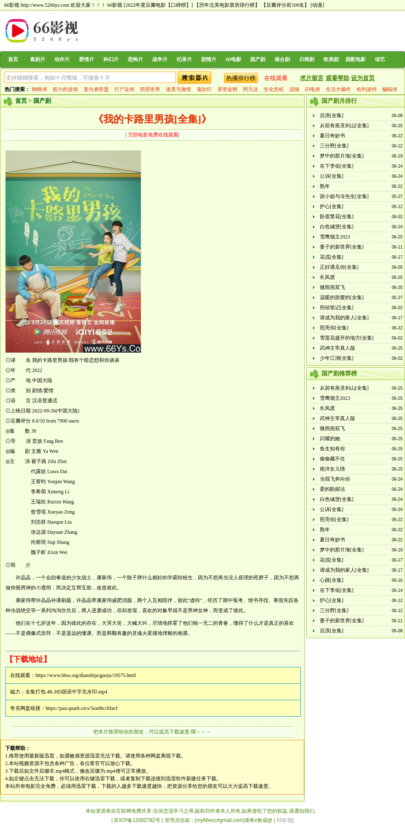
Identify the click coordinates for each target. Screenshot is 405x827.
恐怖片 (135, 59)
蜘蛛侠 (39, 89)
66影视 (114, 5)
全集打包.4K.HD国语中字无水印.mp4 (66, 692)
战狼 (294, 89)
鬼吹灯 (204, 89)
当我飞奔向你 (335, 479)
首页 (13, 59)
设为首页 (363, 78)
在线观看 (276, 78)
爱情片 (86, 59)
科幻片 (111, 59)
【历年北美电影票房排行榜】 (227, 5)
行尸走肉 (124, 89)
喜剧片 (37, 59)
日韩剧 (306, 59)
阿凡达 (250, 89)
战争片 (159, 59)
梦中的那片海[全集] (342, 156)
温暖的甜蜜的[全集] (342, 297)
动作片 (62, 59)
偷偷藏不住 (332, 459)
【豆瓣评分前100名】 (285, 5)
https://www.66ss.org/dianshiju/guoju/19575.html (85, 675)
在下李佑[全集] (337, 166)
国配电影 (356, 59)
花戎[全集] (331, 257)
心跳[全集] (331, 580)
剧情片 (208, 59)
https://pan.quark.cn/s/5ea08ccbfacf (82, 708)
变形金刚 (227, 89)
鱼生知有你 (332, 449)
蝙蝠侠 (389, 89)
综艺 (380, 59)
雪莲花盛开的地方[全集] (347, 338)
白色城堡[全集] (337, 227)
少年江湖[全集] (337, 358)
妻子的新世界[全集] (342, 247)
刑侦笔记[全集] (337, 307)
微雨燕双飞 (332, 287)
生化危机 (274, 89)
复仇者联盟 (96, 89)
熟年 (325, 186)
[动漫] (317, 5)
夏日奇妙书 (332, 136)
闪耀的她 (330, 439)
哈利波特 (366, 89)
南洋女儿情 (332, 469)
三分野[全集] (334, 146)
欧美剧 (331, 59)
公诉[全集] (331, 176)
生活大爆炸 (338, 89)
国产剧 (257, 59)
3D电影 (233, 59)
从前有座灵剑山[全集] (344, 125)
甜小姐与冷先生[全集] (344, 196)
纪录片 (184, 59)
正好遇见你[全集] (339, 267)
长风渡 (327, 277)
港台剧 (282, 59)
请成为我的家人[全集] (344, 318)
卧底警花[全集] (337, 216)
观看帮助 (337, 78)
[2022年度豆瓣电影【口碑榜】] (158, 5)
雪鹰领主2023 (335, 237)
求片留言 (312, 78)
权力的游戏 (65, 89)
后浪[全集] (331, 115)
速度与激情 (178, 89)
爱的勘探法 (332, 489)
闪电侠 (312, 89)
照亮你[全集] (334, 328)
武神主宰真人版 (337, 348)
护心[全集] (331, 206)
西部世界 (150, 89)
